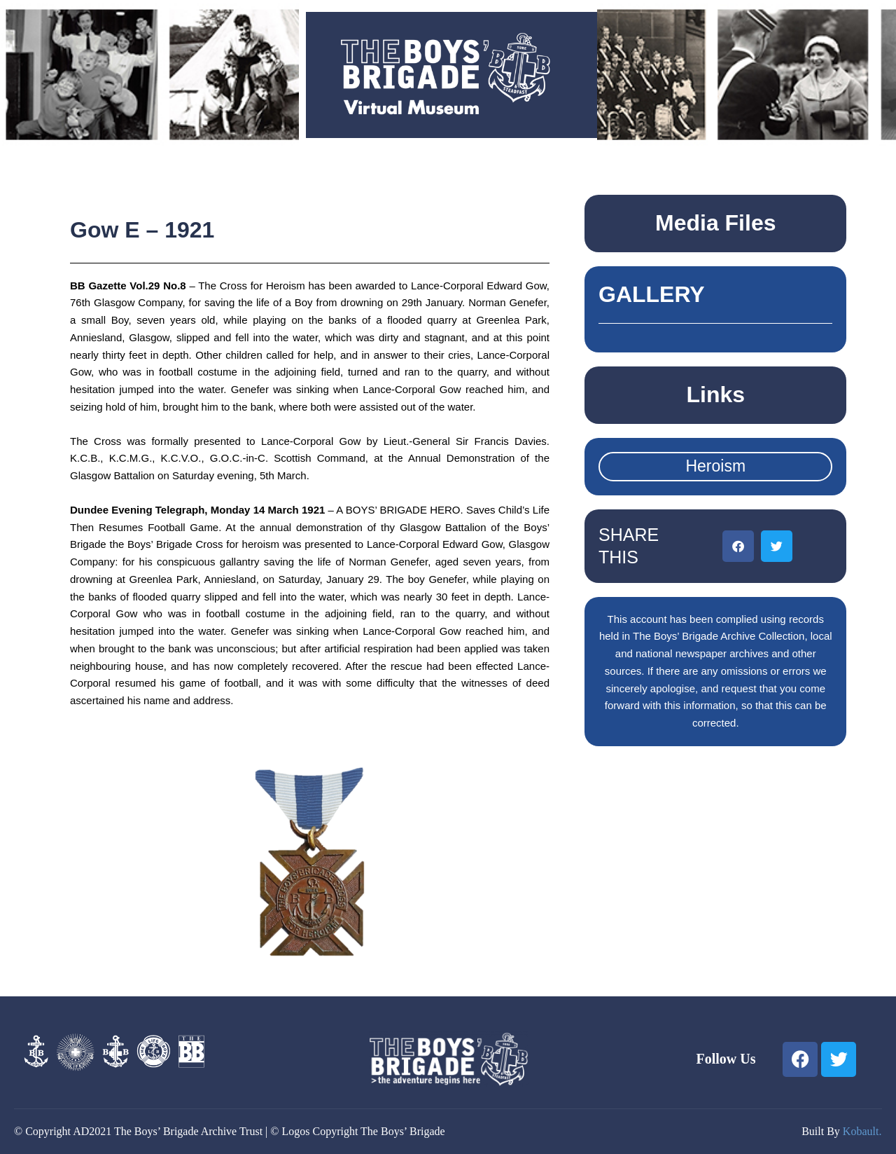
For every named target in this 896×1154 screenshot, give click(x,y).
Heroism (715, 466)
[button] (738, 546)
